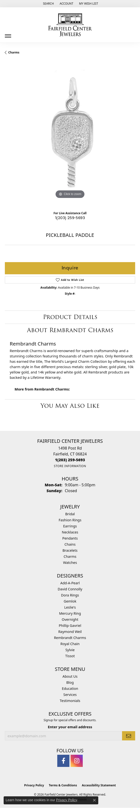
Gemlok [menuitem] (70, 601)
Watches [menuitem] (70, 562)
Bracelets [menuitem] (69, 550)
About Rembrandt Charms (70, 330)
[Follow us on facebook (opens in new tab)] (63, 761)
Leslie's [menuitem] (70, 607)
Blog (70, 682)
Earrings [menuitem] (70, 526)
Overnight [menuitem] (70, 619)
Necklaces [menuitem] (70, 532)
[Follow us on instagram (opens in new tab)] (77, 761)
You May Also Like (70, 405)
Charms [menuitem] (70, 556)
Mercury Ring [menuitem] (70, 613)
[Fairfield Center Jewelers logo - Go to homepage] (70, 25)
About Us (70, 676)
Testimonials (70, 700)
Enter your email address (70, 726)
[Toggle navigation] (8, 34)
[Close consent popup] (94, 800)
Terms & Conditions (63, 785)
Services (70, 694)
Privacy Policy (34, 785)
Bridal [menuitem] (70, 514)
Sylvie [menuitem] (69, 650)
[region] (70, 134)
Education (70, 688)
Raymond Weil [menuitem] (70, 631)
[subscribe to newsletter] (128, 735)
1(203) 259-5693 (70, 217)
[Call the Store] (70, 459)
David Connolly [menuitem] (70, 589)
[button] (48, 3)
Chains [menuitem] (70, 544)
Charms (13, 52)
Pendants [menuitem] (70, 538)
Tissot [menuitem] (70, 656)
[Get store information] (70, 466)
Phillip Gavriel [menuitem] (70, 625)
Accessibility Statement (99, 785)
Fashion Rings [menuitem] (70, 520)
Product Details (70, 316)
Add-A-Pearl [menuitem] (70, 583)
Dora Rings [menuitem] (70, 595)
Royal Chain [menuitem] (70, 643)
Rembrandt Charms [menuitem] (70, 637)
